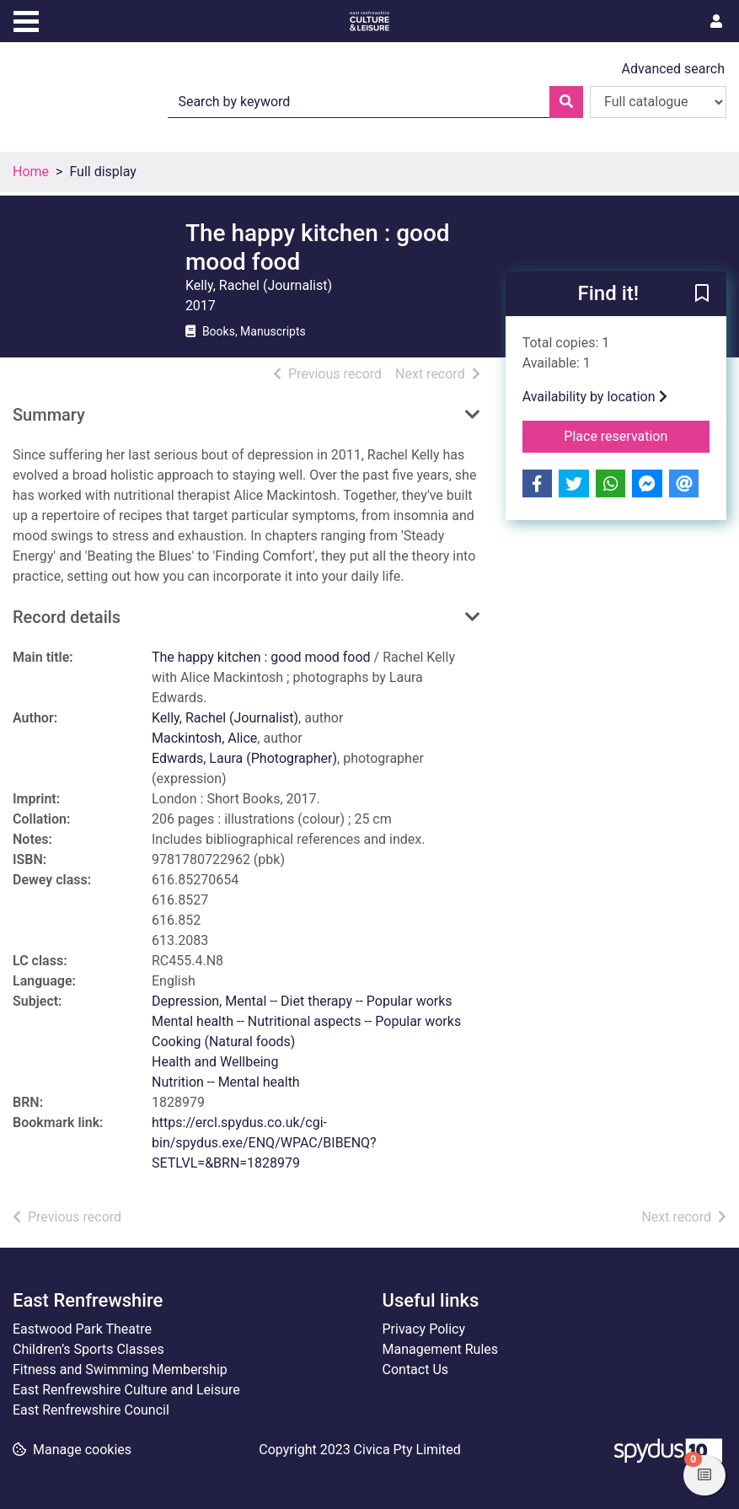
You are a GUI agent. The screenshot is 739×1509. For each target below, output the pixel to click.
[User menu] (716, 22)
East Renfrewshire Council (91, 1410)
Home (31, 172)
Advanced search (673, 69)
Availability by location (594, 397)
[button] (702, 295)
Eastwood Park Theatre (82, 1329)
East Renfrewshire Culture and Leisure (126, 1390)
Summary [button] (49, 415)
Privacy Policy (424, 1329)
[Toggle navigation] (26, 19)
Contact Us (416, 1369)
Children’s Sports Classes (88, 1349)
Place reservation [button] (637, 435)
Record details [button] (66, 617)
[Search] (566, 102)
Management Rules (441, 1349)
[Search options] (658, 102)
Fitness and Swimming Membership (120, 1369)
